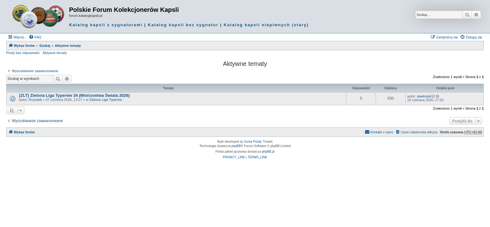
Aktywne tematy (54, 53)
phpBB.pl (268, 151)
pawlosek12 (426, 96)
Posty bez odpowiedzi (22, 53)
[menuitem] (35, 37)
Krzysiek (35, 99)
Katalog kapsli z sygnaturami (105, 24)
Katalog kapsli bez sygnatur (183, 24)
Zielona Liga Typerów (105, 99)
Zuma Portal (252, 141)
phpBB (236, 146)
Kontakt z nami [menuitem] (379, 132)
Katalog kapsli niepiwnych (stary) (266, 24)
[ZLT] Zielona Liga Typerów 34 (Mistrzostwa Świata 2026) (74, 95)
